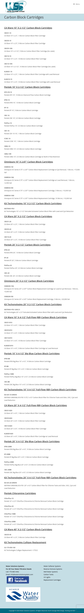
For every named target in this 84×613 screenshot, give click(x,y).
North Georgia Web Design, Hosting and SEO (61, 611)
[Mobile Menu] (76, 4)
